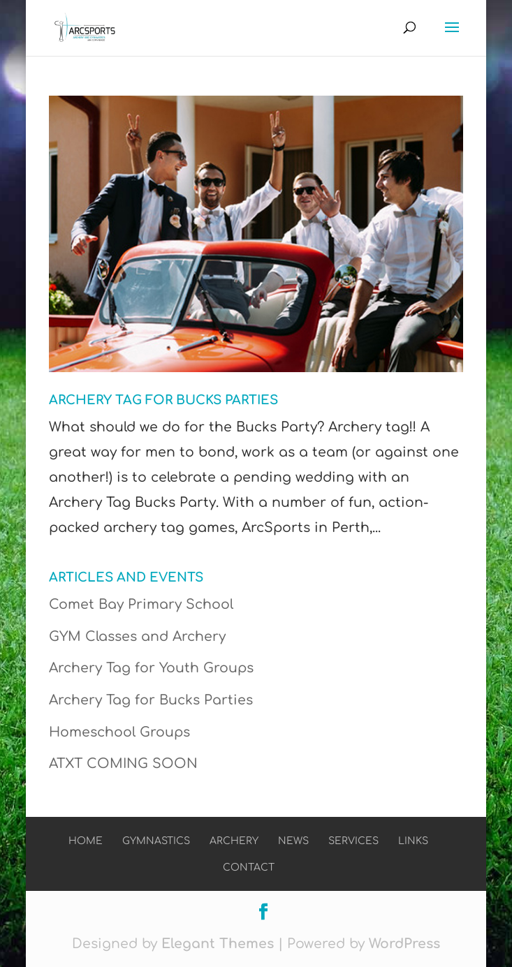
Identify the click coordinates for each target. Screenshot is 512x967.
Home (85, 841)
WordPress (404, 943)
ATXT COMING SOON (123, 763)
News (293, 841)
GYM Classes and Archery (137, 636)
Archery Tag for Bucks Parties (163, 400)
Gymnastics (156, 841)
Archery (234, 841)
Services (353, 841)
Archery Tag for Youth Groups (151, 667)
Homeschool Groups (119, 732)
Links (413, 841)
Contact (249, 867)
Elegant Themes (217, 943)
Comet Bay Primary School (141, 604)
